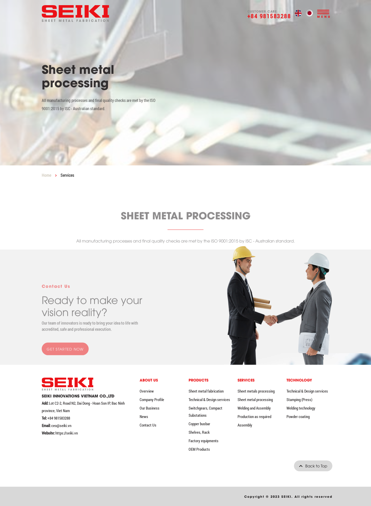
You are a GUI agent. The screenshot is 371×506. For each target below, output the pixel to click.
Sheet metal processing (255, 399)
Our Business (149, 408)
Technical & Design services (209, 399)
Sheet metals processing (256, 391)
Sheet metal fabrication (206, 391)
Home (46, 175)
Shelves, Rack (199, 432)
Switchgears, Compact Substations (205, 411)
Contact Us (148, 425)
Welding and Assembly (254, 408)
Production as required (254, 416)
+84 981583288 (269, 16)
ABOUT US (149, 380)
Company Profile (152, 399)
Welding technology (300, 408)
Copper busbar (199, 423)
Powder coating (298, 416)
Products (198, 380)
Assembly (245, 425)
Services (67, 175)
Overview (147, 391)
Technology (299, 380)
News (144, 416)
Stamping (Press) (299, 399)
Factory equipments (203, 440)
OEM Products (199, 449)
